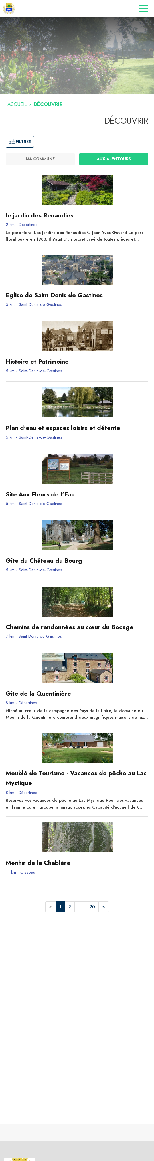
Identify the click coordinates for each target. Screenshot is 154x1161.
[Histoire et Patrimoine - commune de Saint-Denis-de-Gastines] (77, 361)
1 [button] (60, 906)
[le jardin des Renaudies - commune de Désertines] (77, 215)
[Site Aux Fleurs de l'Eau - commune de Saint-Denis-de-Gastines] (77, 494)
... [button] (80, 906)
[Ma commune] (40, 159)
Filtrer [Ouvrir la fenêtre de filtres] (20, 141)
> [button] (103, 906)
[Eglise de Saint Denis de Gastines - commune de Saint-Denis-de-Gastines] (77, 295)
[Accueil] (9, 8)
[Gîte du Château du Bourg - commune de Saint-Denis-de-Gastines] (77, 561)
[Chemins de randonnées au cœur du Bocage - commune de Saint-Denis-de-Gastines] (77, 627)
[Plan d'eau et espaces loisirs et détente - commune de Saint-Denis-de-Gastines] (77, 428)
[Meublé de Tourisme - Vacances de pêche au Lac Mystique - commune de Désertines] (77, 778)
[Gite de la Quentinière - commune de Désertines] (77, 693)
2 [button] (69, 906)
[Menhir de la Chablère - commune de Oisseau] (77, 863)
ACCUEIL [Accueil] (17, 104)
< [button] (50, 906)
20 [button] (92, 906)
